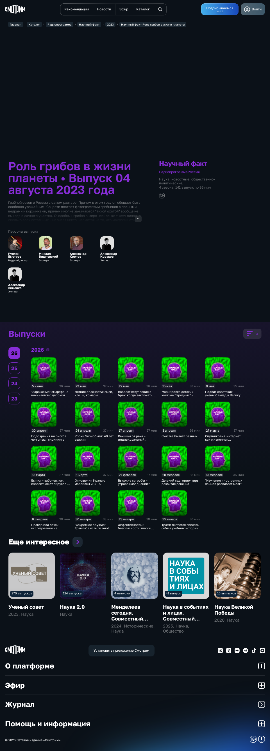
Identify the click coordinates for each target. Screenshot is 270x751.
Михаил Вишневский (48, 255)
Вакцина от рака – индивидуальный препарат (132, 439)
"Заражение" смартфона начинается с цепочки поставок (49, 395)
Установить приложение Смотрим (121, 650)
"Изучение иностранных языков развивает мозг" (223, 482)
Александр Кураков (108, 255)
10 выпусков (226, 593)
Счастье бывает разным (180, 436)
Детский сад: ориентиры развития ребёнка (180, 482)
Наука (164, 179)
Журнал (135, 704)
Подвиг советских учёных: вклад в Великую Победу (224, 395)
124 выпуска (72, 593)
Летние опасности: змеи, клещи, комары (94, 393)
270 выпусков (22, 593)
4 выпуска (122, 593)
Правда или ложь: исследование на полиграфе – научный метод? (47, 530)
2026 (47, 349)
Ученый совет (26, 607)
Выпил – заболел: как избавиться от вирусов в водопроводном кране (50, 484)
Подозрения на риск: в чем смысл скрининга (48, 437)
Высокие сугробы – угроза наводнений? (134, 482)
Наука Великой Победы (233, 610)
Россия (194, 172)
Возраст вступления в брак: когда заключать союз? (135, 395)
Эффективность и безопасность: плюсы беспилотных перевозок (136, 528)
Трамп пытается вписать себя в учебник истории (180, 526)
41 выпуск (173, 593)
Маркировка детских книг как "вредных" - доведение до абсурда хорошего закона (179, 397)
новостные (180, 179)
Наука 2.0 (72, 607)
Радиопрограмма (173, 172)
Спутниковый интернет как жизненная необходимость (222, 439)
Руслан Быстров (14, 255)
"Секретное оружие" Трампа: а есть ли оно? (92, 526)
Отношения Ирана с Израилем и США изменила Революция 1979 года (91, 486)
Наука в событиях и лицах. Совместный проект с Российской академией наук (185, 621)
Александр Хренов (78, 255)
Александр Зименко (16, 286)
